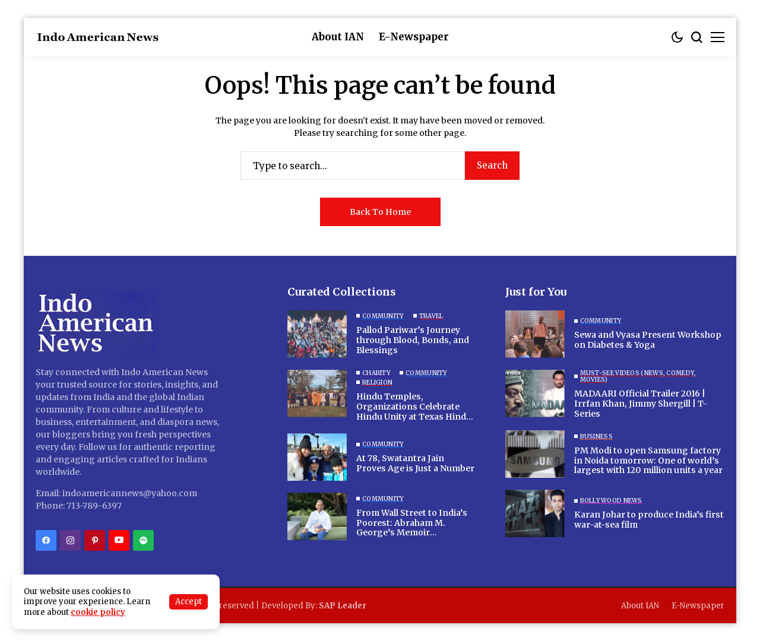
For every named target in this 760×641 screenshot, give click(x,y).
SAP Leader (342, 606)
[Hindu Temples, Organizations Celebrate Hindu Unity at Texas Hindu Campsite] (317, 393)
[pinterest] (94, 540)
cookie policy (98, 612)
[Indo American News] (98, 37)
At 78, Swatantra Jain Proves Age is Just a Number (415, 463)
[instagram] (70, 540)
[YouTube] (119, 540)
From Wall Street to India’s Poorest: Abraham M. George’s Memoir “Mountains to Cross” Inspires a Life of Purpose (411, 532)
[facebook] (46, 540)
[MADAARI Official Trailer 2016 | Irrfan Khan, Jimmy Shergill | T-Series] (535, 393)
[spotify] (143, 540)
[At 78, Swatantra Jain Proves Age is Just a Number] (317, 457)
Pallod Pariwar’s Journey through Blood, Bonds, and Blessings (412, 340)
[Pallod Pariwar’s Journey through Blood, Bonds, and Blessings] (317, 334)
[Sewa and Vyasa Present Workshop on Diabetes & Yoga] (535, 334)
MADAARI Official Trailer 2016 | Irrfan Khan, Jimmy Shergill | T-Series (640, 403)
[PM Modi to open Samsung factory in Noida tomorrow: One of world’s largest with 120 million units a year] (535, 454)
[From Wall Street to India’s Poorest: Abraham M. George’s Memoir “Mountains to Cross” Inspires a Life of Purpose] (317, 516)
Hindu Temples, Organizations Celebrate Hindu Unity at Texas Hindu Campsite (413, 411)
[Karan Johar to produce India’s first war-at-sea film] (535, 513)
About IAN (640, 606)
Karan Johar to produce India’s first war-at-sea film (649, 519)
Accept (188, 601)
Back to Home (380, 212)
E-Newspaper (698, 606)
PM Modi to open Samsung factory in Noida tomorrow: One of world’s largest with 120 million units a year (648, 460)
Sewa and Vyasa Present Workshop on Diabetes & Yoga (647, 339)
